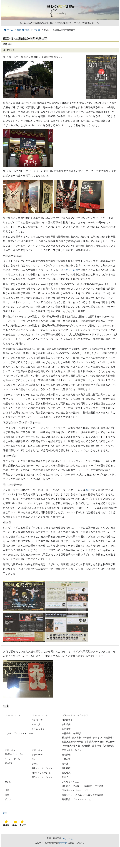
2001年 (89, 490)
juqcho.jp (63, 843)
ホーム (8, 30)
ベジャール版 (70, 270)
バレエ (37, 30)
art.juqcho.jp (68, 838)
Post (5, 812)
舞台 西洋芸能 (23, 30)
